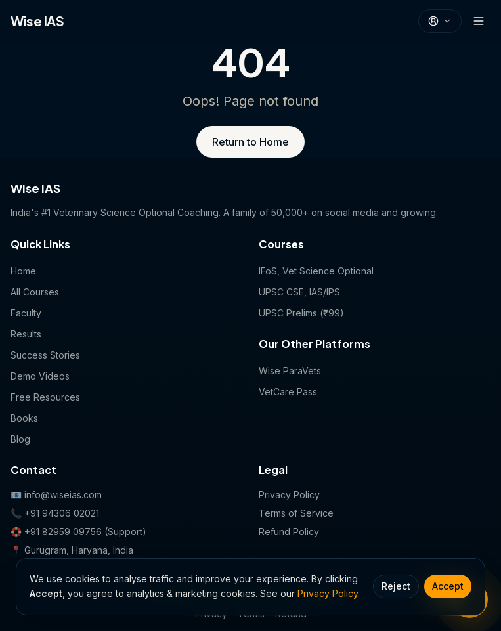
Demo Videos (40, 375)
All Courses (35, 291)
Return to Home (250, 141)
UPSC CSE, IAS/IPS (299, 291)
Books (24, 418)
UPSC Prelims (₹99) (301, 312)
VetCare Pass (288, 391)
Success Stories (45, 354)
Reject (395, 586)
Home (23, 270)
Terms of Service (296, 513)
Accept (448, 586)
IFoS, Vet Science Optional (316, 270)
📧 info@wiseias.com (56, 494)
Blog (20, 439)
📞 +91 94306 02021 (55, 513)
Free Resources (45, 397)
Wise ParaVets (290, 370)
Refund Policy (289, 531)
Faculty (26, 312)
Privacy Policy (327, 593)
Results (26, 333)
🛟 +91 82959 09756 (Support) (78, 531)
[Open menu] (478, 21)
